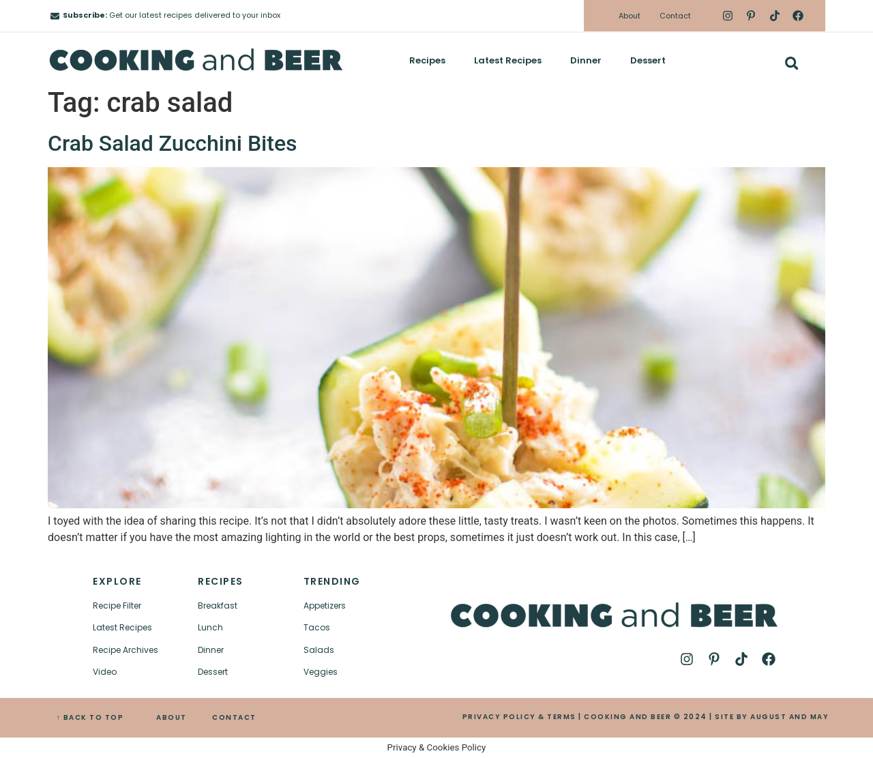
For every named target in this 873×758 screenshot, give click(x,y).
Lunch (210, 627)
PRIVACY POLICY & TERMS (519, 717)
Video (105, 671)
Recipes (427, 60)
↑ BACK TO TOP (90, 717)
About (629, 15)
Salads (319, 650)
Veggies (321, 671)
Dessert (648, 60)
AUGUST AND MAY (789, 717)
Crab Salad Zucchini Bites (172, 143)
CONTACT (234, 717)
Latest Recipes (508, 60)
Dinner (586, 60)
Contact (675, 15)
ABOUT (171, 717)
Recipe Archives (125, 650)
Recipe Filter (117, 605)
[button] (791, 63)
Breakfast (217, 605)
